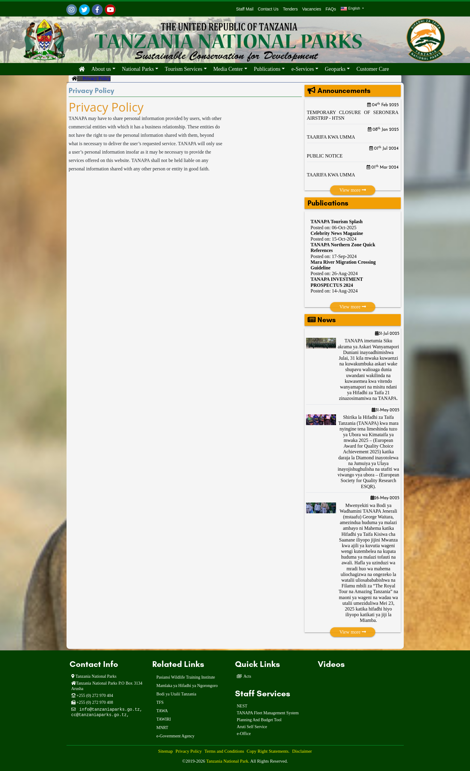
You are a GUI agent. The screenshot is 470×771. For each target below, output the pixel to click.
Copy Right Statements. (268, 751)
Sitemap (165, 751)
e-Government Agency (175, 736)
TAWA (162, 711)
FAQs (331, 9)
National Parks (138, 69)
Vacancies (311, 9)
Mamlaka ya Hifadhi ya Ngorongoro (187, 685)
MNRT (162, 727)
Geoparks (335, 69)
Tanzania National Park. (228, 761)
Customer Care (372, 69)
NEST (242, 706)
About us (101, 69)
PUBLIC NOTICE (325, 155)
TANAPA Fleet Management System (268, 713)
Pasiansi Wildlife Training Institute (185, 677)
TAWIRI (163, 719)
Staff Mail (244, 9)
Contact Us (268, 9)
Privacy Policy (188, 751)
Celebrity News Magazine (337, 233)
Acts (247, 676)
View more (352, 190)
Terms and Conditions (224, 751)
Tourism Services (183, 69)
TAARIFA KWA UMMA (331, 137)
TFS (160, 702)
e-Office (244, 733)
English (351, 8)
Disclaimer (302, 751)
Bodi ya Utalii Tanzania (176, 694)
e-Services (302, 69)
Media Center (228, 69)
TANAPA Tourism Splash (337, 221)
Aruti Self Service (252, 726)
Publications (267, 69)
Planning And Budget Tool (259, 720)
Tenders (290, 9)
